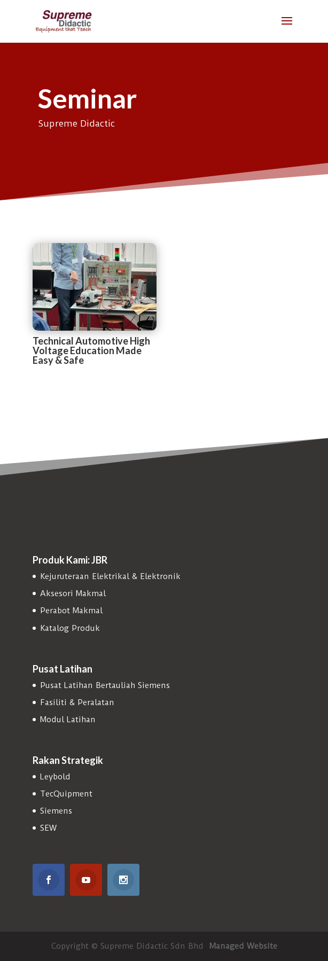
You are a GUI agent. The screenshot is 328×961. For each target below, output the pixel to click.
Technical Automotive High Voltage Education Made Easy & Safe (91, 350)
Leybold (55, 777)
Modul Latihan (68, 719)
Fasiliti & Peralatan (77, 702)
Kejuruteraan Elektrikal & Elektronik (110, 576)
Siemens (56, 811)
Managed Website (243, 946)
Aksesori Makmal (73, 593)
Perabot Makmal (71, 610)
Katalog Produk (70, 628)
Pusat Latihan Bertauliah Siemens (105, 685)
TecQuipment (66, 794)
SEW (48, 828)
